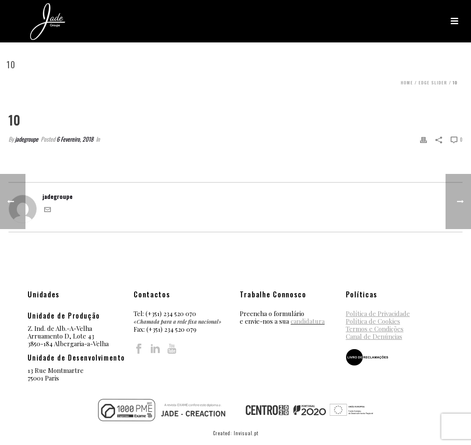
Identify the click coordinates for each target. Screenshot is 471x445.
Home (407, 82)
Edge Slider (432, 82)
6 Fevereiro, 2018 (74, 138)
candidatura (308, 321)
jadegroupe (26, 138)
